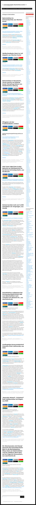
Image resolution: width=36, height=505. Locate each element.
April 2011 (27, 146)
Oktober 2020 (28, 53)
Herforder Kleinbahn (29, 235)
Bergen (11, 423)
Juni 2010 (27, 154)
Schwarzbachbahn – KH (29, 287)
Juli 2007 (27, 183)
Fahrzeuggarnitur (19, 145)
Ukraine (27, 298)
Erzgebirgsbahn (18, 160)
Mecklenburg (9, 199)
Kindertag (9, 286)
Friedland (3, 199)
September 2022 (28, 34)
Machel (6, 199)
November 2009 (28, 160)
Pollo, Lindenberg (28, 273)
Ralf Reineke (5, 46)
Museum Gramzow (17, 391)
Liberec (11, 490)
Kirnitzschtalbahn (28, 243)
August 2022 (28, 35)
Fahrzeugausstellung (5, 490)
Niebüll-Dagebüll (28, 260)
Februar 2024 (28, 20)
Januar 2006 (27, 198)
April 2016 (27, 97)
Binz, (5, 434)
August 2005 (28, 202)
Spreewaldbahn (28, 292)
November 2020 (28, 52)
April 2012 (27, 136)
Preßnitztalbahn (10, 140)
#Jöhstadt (4, 148)
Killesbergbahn (28, 242)
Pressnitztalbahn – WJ (29, 274)
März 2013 (27, 127)
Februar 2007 (28, 187)
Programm (8, 281)
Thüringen (27, 295)
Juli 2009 (27, 163)
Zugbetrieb (4, 143)
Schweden (27, 288)
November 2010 (28, 150)
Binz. (5, 431)
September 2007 (28, 181)
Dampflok (21, 322)
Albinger (22, 285)
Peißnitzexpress (28, 270)
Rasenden (5, 440)
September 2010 (28, 152)
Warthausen (5, 225)
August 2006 (28, 192)
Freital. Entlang (5, 68)
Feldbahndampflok (15, 392)
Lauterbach (16, 423)
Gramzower (16, 382)
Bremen (27, 220)
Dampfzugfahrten (5, 155)
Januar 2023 (27, 31)
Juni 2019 (27, 66)
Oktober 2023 (28, 23)
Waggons (14, 36)
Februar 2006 (28, 197)
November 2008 (28, 170)
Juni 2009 (27, 164)
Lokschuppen (5, 273)
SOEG (8, 491)
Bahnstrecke (12, 47)
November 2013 (28, 121)
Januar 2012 (27, 139)
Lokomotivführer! (6, 365)
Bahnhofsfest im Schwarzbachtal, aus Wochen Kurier (12, 19)
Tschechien (27, 297)
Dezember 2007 (28, 179)
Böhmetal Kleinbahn (29, 217)
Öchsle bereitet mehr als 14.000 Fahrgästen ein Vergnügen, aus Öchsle (13, 206)
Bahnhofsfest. (15, 37)
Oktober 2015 (28, 102)
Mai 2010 (27, 155)
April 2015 (27, 107)
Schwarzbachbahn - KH (17, 46)
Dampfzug (4, 109)
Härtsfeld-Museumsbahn (29, 232)
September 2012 (28, 132)
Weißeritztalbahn (13, 76)
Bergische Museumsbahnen (29, 215)
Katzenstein (17, 107)
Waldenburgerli (28, 302)
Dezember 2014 (28, 110)
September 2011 (28, 142)
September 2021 (28, 44)
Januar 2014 (27, 119)
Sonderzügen (7, 486)
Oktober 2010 (28, 151)
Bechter (7, 286)
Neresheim (12, 116)
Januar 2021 (27, 50)
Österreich (27, 264)
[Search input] (29, 14)
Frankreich (27, 230)
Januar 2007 (27, 188)
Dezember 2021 (28, 41)
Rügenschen (13, 427)
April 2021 (27, 48)
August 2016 (28, 94)
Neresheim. (17, 97)
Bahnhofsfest (4, 47)
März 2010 (27, 157)
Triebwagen (11, 420)
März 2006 (27, 196)
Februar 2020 (28, 59)
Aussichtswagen (6, 147)
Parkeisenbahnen (28, 269)
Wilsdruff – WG (28, 305)
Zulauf (21, 116)
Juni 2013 (27, 125)
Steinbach (21, 161)
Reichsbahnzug (7, 473)
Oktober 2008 (28, 171)
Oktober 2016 (28, 92)
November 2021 (28, 42)
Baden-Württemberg (15, 285)
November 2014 (28, 111)
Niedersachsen (28, 261)
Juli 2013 (27, 124)
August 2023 (28, 25)
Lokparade (14, 75)
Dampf (15, 47)
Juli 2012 (27, 134)
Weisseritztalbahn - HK (16, 74)
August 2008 (28, 172)
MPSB (19, 198)
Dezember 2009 (28, 159)
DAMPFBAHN (4, 75)
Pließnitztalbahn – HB (29, 271)
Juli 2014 (27, 114)
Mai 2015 (27, 106)
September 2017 (28, 83)
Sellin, (8, 434)
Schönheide (10, 326)
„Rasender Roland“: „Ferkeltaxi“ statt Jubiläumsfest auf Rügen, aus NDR (13, 399)
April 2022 (27, 38)
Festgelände (8, 161)
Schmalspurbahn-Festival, (14, 69)
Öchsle (10, 220)
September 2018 (28, 73)
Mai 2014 (27, 116)
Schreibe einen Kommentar (5, 117)
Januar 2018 (27, 80)
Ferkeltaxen (21, 418)
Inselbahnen (28, 239)
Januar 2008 (27, 178)
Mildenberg (27, 256)
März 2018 (27, 78)
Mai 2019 (27, 67)
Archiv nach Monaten (28, 8)
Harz (27, 233)
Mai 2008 (27, 175)
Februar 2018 (28, 79)
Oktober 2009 (28, 161)
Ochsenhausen (11, 225)
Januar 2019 (27, 70)
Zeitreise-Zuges (15, 474)
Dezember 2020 (28, 51)
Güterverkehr (10, 432)
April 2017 (27, 87)
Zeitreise (13, 491)
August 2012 (27, 133)
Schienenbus (16, 108)
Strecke (19, 116)
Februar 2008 (28, 177)
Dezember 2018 (28, 71)
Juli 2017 (27, 85)
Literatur (27, 252)
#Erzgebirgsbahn (7, 153)
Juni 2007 (27, 184)
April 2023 (27, 28)
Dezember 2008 (28, 169)
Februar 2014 (28, 118)
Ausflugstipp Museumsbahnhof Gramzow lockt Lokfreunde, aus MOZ (13, 346)
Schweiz (27, 289)
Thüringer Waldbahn (29, 296)
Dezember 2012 (28, 130)
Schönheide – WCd (28, 286)
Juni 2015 (27, 105)
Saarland (27, 282)
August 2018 (27, 74)
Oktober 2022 (28, 33)
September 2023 (28, 24)
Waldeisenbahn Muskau (29, 301)
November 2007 (28, 180)
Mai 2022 (27, 37)
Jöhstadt (12, 161)
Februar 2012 (28, 138)
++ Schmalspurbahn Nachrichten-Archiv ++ (14, 4)
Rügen (27, 279)
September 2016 (28, 93)
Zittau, (9, 478)
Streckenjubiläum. (18, 70)
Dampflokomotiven (6, 144)
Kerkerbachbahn (28, 241)
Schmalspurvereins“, (14, 236)
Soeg (17, 471)
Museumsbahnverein (8, 116)
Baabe (10, 434)
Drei (19, 489)
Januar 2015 (27, 109)
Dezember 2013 (28, 120)
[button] (5, 24)
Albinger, (13, 230)
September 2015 (28, 103)
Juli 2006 (27, 193)
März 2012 (27, 137)
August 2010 (27, 153)
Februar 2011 (28, 148)
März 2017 (27, 88)
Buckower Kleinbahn (29, 221)
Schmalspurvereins (18, 287)
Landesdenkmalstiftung (6, 234)
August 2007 (28, 182)
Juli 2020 (27, 55)
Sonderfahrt (8, 244)
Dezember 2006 (28, 189)
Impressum (7, 8)
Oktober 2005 (28, 200)
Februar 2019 (28, 69)
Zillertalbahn (28, 306)
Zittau (15, 491)
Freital (12, 75)
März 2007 (27, 186)
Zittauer (21, 467)
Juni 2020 (27, 56)
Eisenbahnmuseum (7, 358)
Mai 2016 (27, 96)
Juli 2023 (27, 26)
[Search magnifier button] (33, 14)
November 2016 (28, 91)
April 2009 (27, 166)
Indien (27, 238)
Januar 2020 (27, 60)
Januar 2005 (27, 206)
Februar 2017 (28, 89)
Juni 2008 (27, 174)
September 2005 (28, 201)
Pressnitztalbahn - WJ (14, 159)
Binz (13, 439)
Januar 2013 (27, 129)
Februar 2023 (28, 30)
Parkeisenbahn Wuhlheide (29, 268)
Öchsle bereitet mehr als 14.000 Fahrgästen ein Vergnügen (12, 218)
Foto (10, 75)
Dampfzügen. (13, 98)
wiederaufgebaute (20, 36)
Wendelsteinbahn (28, 304)
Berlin (27, 216)
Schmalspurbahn (18, 75)
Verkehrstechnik (8, 42)
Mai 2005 (27, 204)
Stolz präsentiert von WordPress (18, 501)
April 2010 (27, 156)
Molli (27, 257)
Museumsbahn (6, 220)
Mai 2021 (27, 47)
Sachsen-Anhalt (28, 284)
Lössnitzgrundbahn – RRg (29, 253)
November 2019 (28, 62)
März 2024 (27, 19)
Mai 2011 (27, 145)
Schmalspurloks (19, 35)
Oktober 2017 (28, 82)
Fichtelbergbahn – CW (29, 229)
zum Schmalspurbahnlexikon (13, 8)
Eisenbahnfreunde (6, 35)
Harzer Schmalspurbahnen (29, 234)
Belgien (27, 214)
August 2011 (27, 143)
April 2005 (27, 205)
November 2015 (28, 101)
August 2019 (28, 64)
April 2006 (27, 195)
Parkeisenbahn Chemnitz (29, 265)
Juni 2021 (27, 46)
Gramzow (13, 358)
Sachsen (13, 46)
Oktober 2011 (28, 141)
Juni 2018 (27, 76)
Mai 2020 (27, 57)
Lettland (27, 251)
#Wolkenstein (6, 152)
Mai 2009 (27, 165)
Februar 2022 (28, 40)
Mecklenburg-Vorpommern (14, 198)
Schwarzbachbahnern (12, 312)
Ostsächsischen (14, 490)
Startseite (3, 8)
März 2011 (27, 147)
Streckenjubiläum (8, 76)
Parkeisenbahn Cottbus (29, 266)
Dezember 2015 (28, 100)
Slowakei (27, 291)
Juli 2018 (27, 75)
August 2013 (27, 123)
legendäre (8, 145)
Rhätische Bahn (28, 275)
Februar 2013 (28, 128)
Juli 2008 (27, 173)
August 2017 (27, 84)
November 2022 (28, 32)
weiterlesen (4, 44)
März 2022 (27, 39)
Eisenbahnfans (8, 75)
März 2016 (27, 98)
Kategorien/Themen (21, 8)
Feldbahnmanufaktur (20, 392)
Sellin (16, 440)
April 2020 (27, 58)
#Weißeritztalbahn (12, 68)
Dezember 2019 (28, 61)
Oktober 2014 (28, 112)
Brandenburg (13, 391)
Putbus (9, 416)
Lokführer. (9, 376)
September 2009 (28, 162)
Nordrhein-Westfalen (29, 262)
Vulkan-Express (28, 300)
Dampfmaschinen (10, 381)
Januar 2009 (27, 168)
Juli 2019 (27, 65)
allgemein (27, 212)
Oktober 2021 (28, 43)
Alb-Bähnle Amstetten (29, 211)
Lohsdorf (13, 34)
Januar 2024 (27, 21)
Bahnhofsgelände (8, 47)
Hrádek (7, 485)
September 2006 (28, 191)
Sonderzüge (3, 76)
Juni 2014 (27, 115)
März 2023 (27, 29)
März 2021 (27, 49)
